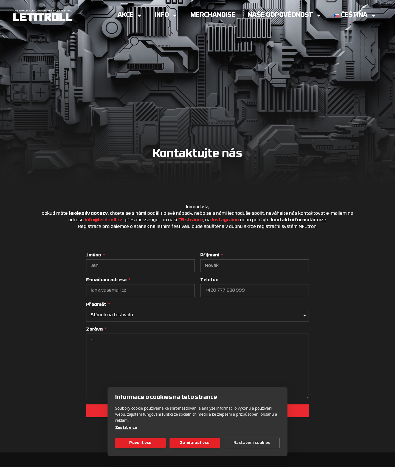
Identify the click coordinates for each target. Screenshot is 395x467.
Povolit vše (140, 443)
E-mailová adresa (107, 280)
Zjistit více (126, 428)
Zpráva (95, 329)
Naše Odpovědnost (285, 15)
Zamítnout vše (195, 443)
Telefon (209, 280)
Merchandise (212, 15)
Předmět (96, 305)
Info (166, 15)
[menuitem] (355, 15)
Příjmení (210, 255)
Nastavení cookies (251, 443)
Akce (129, 15)
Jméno (94, 255)
